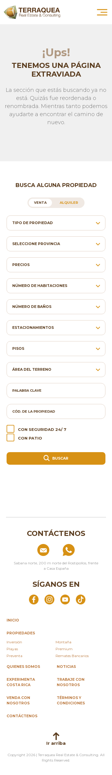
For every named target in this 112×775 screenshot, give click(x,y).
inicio (13, 620)
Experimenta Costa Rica (21, 682)
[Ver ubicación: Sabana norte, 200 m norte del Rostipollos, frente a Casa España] (56, 563)
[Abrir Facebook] (34, 599)
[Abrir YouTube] (65, 599)
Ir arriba (56, 739)
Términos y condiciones (71, 700)
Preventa (14, 656)
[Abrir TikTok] (80, 599)
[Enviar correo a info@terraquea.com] (30, 550)
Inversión (14, 642)
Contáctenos (22, 716)
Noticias (66, 666)
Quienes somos (23, 666)
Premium (64, 649)
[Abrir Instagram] (49, 599)
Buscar (56, 458)
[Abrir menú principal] (102, 12)
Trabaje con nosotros (71, 682)
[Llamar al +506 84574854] (82, 550)
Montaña (63, 642)
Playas (12, 649)
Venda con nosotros (18, 700)
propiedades (21, 633)
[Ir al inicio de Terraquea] (32, 12)
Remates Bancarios (72, 656)
